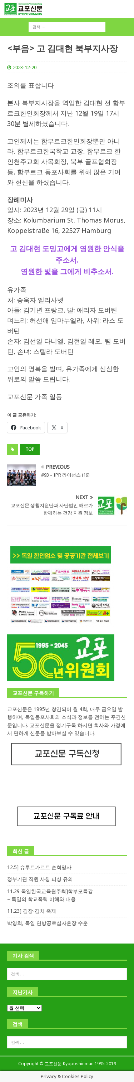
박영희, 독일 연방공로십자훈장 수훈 (47, 923)
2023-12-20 (24, 67)
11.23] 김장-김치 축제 (31, 910)
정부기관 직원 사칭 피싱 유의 (40, 879)
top (29, 449)
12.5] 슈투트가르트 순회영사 (39, 867)
